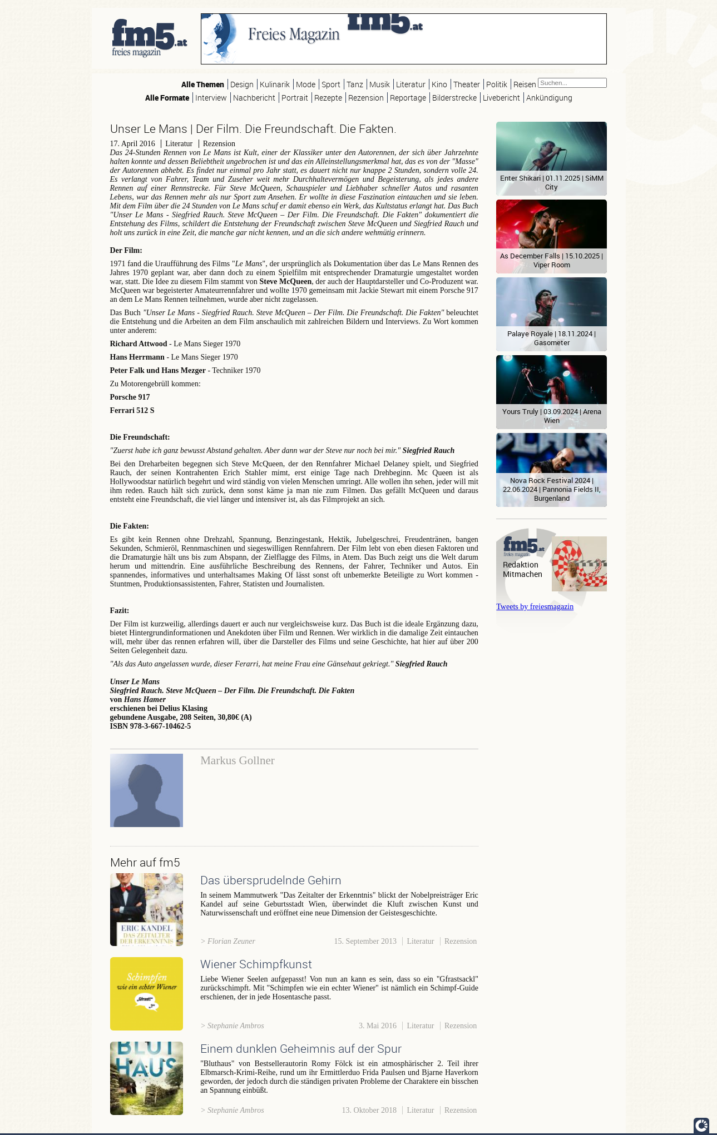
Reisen (524, 84)
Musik (379, 84)
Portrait (294, 97)
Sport (331, 84)
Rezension (366, 97)
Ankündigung (549, 97)
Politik (496, 84)
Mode (305, 84)
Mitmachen (522, 574)
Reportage (408, 97)
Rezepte (328, 97)
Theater (466, 84)
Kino (439, 84)
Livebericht (501, 97)
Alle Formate (167, 97)
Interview (211, 97)
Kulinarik (275, 84)
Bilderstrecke (454, 97)
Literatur (411, 84)
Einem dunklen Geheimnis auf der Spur (301, 1048)
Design (242, 84)
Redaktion (520, 564)
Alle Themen (202, 84)
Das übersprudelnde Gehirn (271, 880)
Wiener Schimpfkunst (256, 964)
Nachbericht (254, 97)
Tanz (355, 84)
